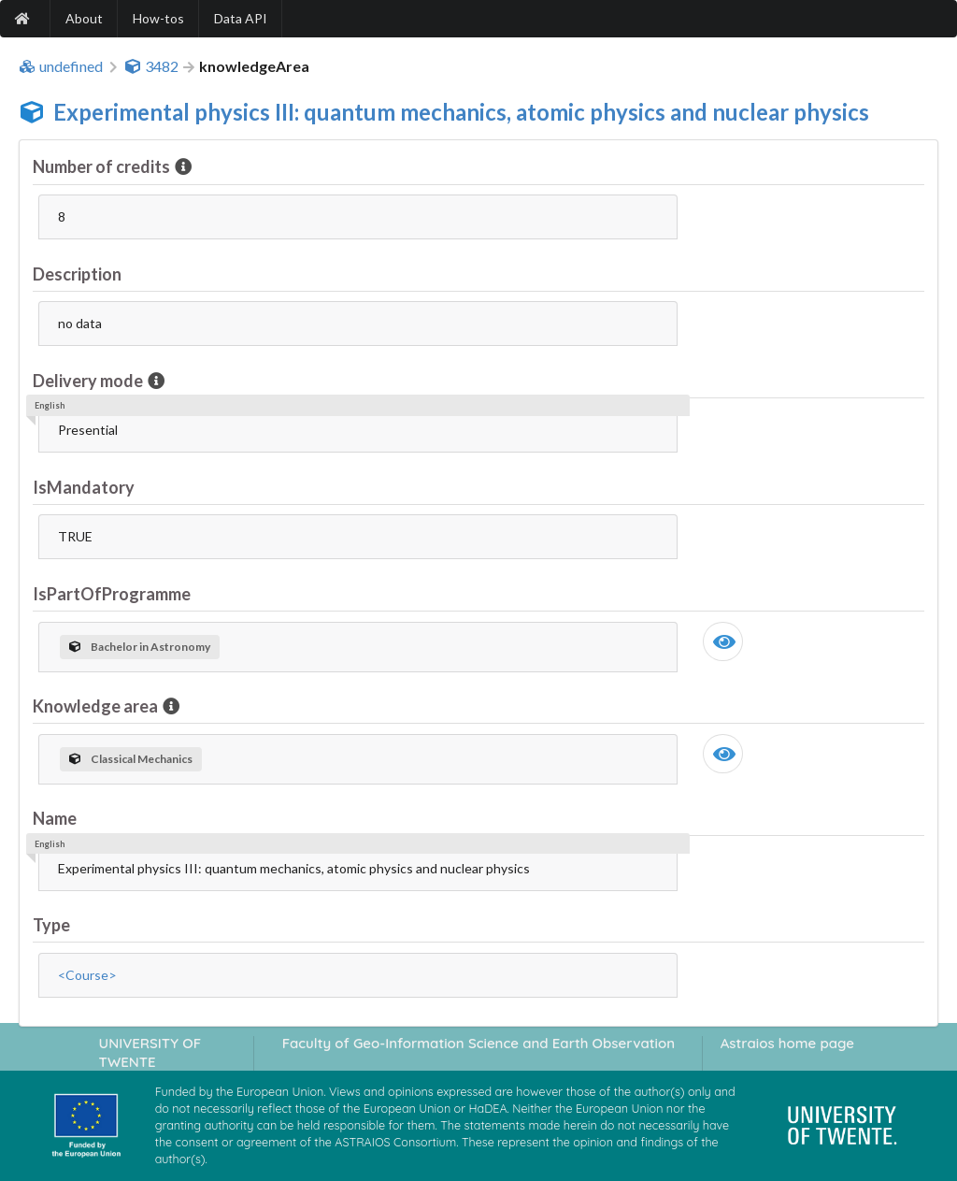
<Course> (87, 975)
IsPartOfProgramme (112, 593)
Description (77, 274)
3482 (151, 66)
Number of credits (103, 166)
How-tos (158, 18)
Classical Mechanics (131, 759)
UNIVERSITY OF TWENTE (150, 1052)
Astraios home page (787, 1043)
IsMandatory (84, 487)
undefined (61, 66)
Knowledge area (97, 706)
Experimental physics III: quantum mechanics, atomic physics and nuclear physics (461, 111)
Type (51, 925)
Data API (240, 18)
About (84, 18)
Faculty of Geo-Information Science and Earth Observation (478, 1043)
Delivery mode (89, 380)
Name (55, 818)
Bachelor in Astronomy (139, 647)
